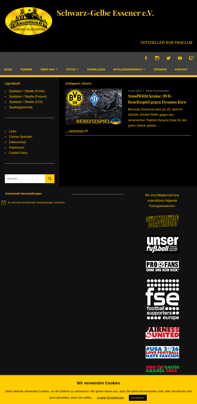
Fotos (70, 69)
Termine (26, 69)
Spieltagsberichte (21, 107)
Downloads (96, 69)
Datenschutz (17, 142)
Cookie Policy (18, 152)
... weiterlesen (76, 131)
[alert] (33, 202)
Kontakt (181, 69)
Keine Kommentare (157, 90)
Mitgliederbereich (127, 69)
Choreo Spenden (20, 136)
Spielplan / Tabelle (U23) (26, 102)
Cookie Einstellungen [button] (110, 397)
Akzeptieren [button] (137, 397)
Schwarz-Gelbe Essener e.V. (105, 13)
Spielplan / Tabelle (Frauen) (28, 96)
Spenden (160, 69)
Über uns (47, 69)
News (8, 69)
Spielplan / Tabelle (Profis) (27, 91)
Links (12, 131)
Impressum (16, 147)
